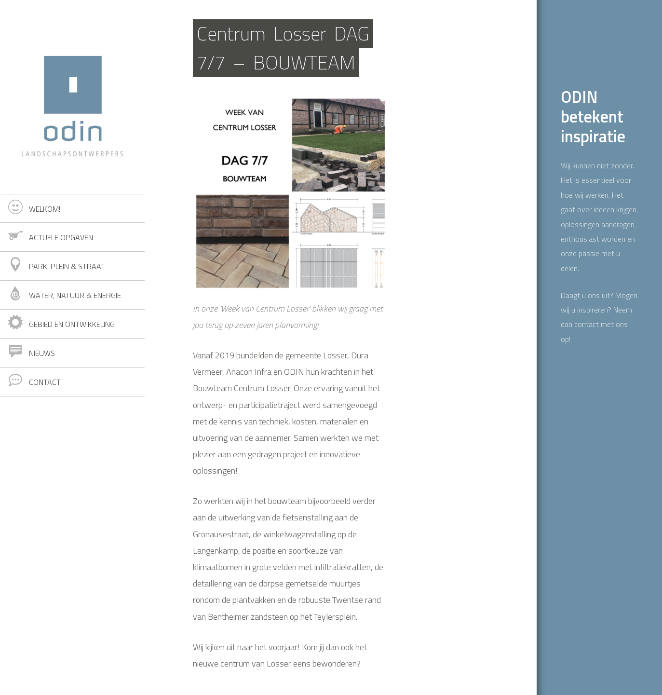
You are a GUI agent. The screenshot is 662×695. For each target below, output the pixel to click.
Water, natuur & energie (75, 295)
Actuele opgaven (61, 237)
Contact (45, 382)
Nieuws (42, 353)
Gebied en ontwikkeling (72, 324)
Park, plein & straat (67, 266)
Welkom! (44, 209)
